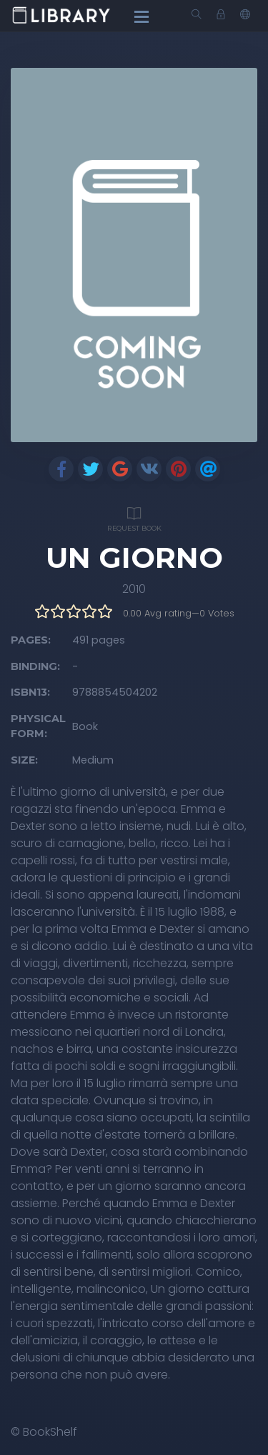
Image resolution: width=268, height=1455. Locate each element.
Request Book (134, 517)
